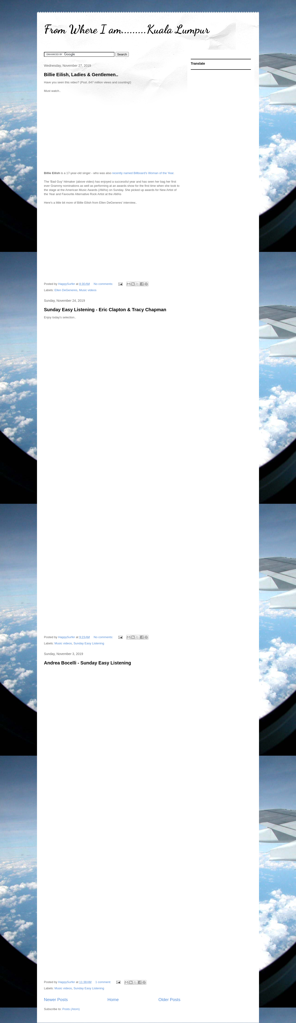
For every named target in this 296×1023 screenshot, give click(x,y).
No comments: (104, 284)
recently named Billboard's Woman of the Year (142, 173)
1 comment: (103, 982)
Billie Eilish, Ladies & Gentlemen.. (81, 74)
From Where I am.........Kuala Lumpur (126, 29)
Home (113, 999)
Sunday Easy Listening (89, 643)
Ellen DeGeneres (66, 290)
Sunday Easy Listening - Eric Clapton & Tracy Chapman (105, 309)
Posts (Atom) (71, 1009)
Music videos (87, 290)
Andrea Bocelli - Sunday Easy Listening (87, 662)
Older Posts (169, 999)
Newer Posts (56, 999)
